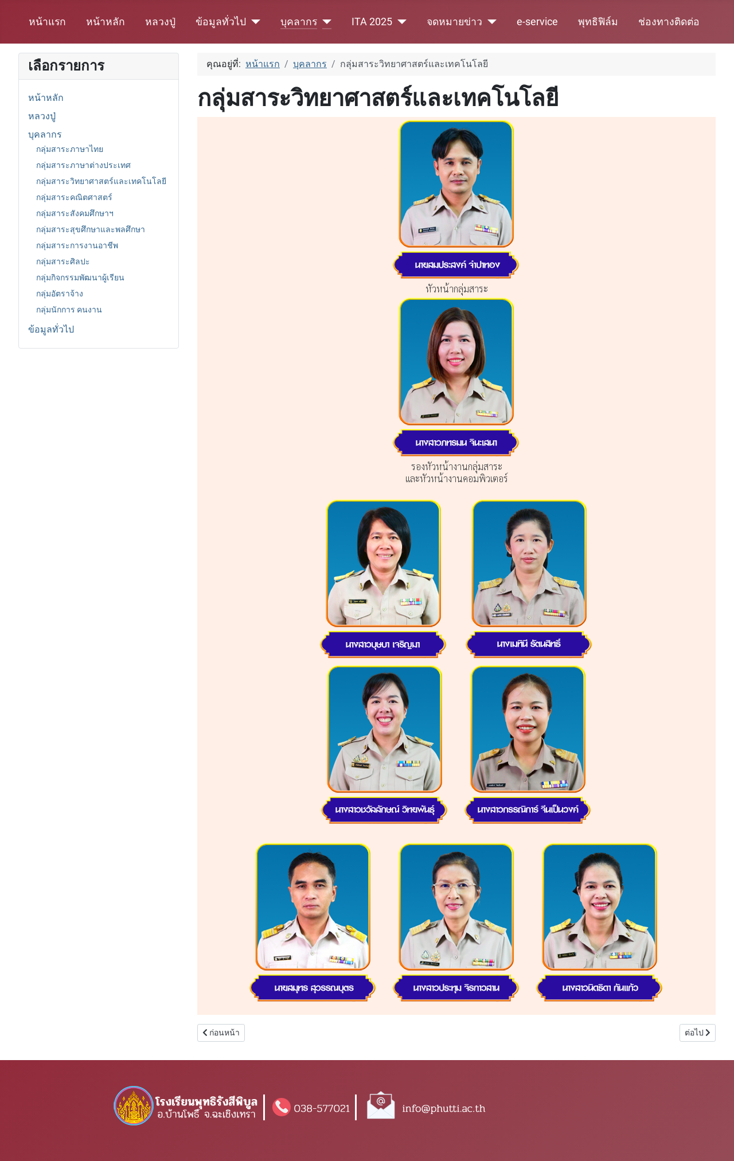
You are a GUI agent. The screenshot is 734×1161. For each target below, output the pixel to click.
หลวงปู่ (160, 22)
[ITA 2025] (399, 21)
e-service (537, 22)
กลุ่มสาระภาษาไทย (69, 149)
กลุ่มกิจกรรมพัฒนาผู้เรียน (80, 277)
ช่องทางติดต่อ (669, 22)
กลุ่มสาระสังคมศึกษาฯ (75, 213)
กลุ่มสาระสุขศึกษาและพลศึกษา (90, 229)
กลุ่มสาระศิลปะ (63, 261)
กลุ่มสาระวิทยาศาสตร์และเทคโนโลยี (101, 181)
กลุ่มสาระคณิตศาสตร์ (74, 197)
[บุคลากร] (324, 21)
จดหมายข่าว (454, 22)
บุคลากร (298, 22)
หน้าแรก (47, 22)
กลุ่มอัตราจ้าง (59, 293)
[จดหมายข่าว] (489, 21)
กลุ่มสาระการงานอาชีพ (77, 245)
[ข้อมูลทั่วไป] (253, 21)
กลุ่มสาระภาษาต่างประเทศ (83, 165)
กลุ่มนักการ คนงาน (69, 309)
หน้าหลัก (105, 22)
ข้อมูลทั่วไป (221, 22)
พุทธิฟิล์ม (598, 22)
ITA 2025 (372, 22)
